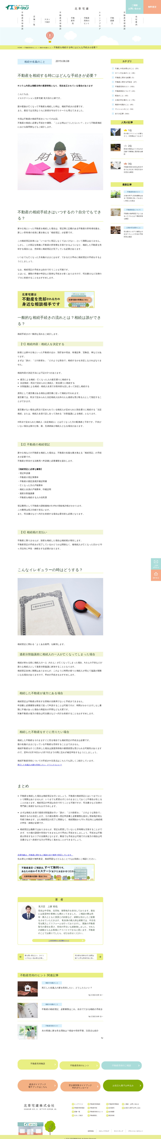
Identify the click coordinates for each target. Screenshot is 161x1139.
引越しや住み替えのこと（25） (126, 69)
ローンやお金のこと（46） (128, 74)
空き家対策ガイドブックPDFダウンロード (80, 1084)
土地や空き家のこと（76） (128, 101)
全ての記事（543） (124, 115)
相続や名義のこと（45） (127, 106)
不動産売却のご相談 (121, 1065)
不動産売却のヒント (79, 1065)
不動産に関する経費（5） (127, 79)
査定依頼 (115, 1112)
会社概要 (115, 1108)
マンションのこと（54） (127, 111)
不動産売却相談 (82, 1105)
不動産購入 (97, 1112)
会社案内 (115, 1105)
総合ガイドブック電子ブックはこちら (37, 1084)
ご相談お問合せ (156, 564)
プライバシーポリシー (134, 1127)
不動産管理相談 (118, 1101)
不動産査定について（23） (128, 92)
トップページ (81, 1101)
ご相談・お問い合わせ (137, 1101)
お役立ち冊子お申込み (123, 1084)
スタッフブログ (96, 1127)
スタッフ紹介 (81, 1112)
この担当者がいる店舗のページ (59, 941)
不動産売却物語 (37, 1065)
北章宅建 (83, 7)
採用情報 (81, 1127)
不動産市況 (74, 20)
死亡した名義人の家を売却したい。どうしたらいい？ (43, 764)
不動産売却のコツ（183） (127, 88)
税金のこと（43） (123, 97)
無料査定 (156, 575)
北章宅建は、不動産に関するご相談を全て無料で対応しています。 (49, 854)
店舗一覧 (79, 1108)
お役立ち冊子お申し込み (138, 1105)
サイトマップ (113, 1127)
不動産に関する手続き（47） (129, 83)
